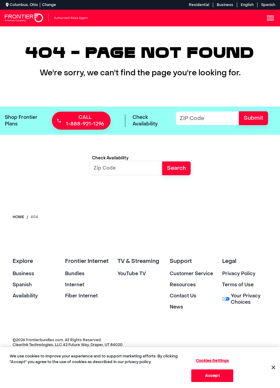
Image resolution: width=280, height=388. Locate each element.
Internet (74, 284)
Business (225, 4)
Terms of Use (238, 284)
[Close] (273, 367)
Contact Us (183, 295)
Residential (199, 4)
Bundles (75, 273)
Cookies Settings (212, 360)
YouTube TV (132, 273)
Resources (183, 284)
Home (18, 216)
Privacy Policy (238, 273)
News (176, 306)
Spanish (268, 4)
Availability (25, 295)
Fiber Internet (81, 295)
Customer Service (191, 273)
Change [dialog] (49, 4)
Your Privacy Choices (241, 298)
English (247, 4)
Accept (212, 375)
